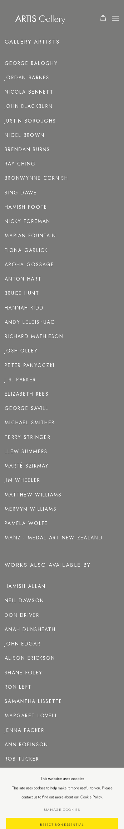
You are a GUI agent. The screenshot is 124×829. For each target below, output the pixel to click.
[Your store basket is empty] (103, 18)
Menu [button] (114, 18)
